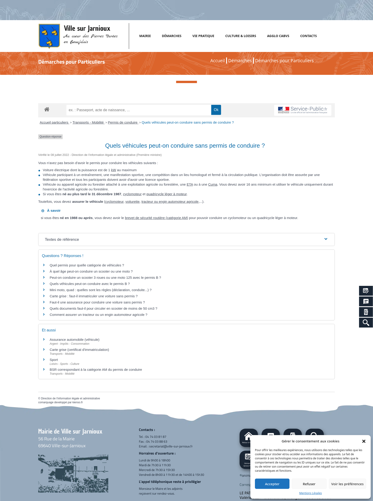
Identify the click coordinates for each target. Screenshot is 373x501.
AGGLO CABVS (278, 36)
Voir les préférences (347, 484)
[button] (364, 441)
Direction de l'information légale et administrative (70, 398)
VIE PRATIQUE (203, 36)
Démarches (239, 60)
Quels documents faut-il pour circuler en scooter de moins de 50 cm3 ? (103, 308)
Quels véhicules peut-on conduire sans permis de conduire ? (188, 122)
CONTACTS (308, 36)
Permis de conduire (123, 122)
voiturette (132, 201)
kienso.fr (77, 402)
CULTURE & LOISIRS (240, 36)
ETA (190, 184)
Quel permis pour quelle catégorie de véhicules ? (87, 265)
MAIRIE (145, 36)
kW (113, 170)
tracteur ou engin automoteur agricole (169, 201)
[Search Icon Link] (366, 323)
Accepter (272, 484)
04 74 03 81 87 (155, 436)
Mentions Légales (310, 493)
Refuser (309, 484)
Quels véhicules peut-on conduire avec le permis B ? (90, 284)
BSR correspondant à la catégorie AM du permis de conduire (96, 369)
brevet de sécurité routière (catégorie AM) (156, 218)
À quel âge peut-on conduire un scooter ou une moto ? (91, 271)
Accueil (217, 60)
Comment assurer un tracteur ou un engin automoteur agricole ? (98, 315)
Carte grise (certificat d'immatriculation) (79, 350)
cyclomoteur (132, 194)
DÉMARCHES (171, 36)
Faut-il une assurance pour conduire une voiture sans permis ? (97, 302)
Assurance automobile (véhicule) (75, 339)
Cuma (212, 184)
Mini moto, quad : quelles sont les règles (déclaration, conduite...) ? (100, 290)
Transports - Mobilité (89, 122)
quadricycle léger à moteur (166, 194)
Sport (54, 360)
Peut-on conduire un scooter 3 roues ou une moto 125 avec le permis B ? (105, 277)
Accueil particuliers (54, 122)
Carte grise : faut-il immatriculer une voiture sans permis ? (94, 296)
